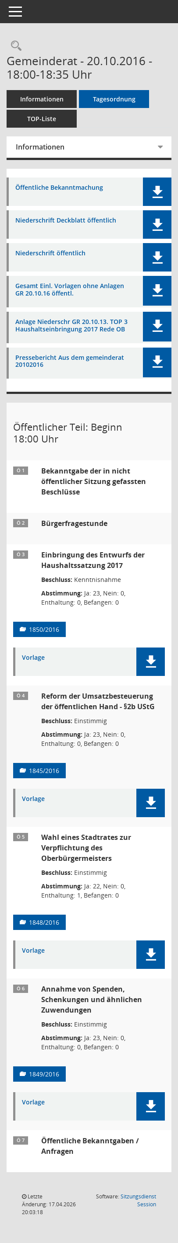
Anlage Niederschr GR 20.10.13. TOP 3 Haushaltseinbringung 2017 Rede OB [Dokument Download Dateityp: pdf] (71, 325)
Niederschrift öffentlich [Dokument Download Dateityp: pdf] (50, 253)
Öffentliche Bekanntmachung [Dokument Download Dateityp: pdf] (59, 187)
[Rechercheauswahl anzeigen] (14, 46)
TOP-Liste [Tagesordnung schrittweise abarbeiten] (41, 119)
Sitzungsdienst (138, 1200)
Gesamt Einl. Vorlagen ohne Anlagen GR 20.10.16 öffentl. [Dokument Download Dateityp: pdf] (69, 289)
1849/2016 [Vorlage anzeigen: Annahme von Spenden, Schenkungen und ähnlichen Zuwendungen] (44, 1074)
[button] (157, 192)
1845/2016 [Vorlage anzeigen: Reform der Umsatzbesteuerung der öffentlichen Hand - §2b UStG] (44, 770)
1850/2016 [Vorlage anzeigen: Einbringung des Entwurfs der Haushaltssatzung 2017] (44, 629)
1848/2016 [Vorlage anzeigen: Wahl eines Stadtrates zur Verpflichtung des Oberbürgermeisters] (44, 922)
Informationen (42, 99)
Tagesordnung (114, 99)
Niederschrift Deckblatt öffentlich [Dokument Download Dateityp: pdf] (65, 220)
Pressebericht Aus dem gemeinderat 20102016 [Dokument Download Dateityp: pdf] (69, 361)
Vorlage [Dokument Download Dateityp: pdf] (33, 658)
